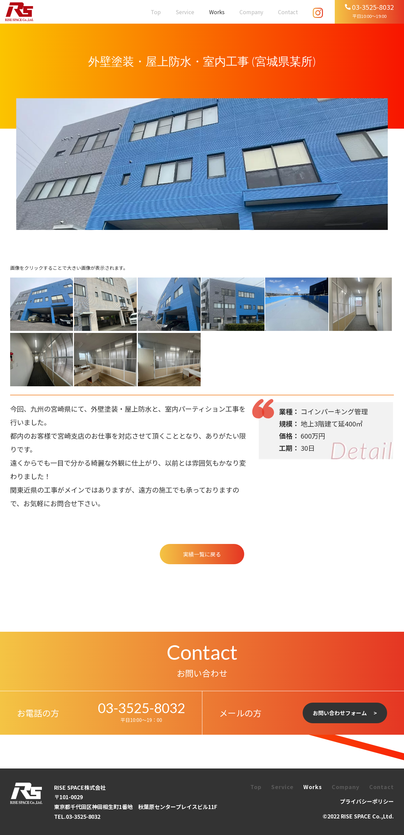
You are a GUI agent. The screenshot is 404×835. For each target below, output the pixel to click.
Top (156, 12)
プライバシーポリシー (367, 801)
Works (217, 12)
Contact (288, 12)
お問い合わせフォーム (340, 713)
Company (251, 12)
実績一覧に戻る (202, 554)
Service (185, 12)
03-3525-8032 (141, 708)
